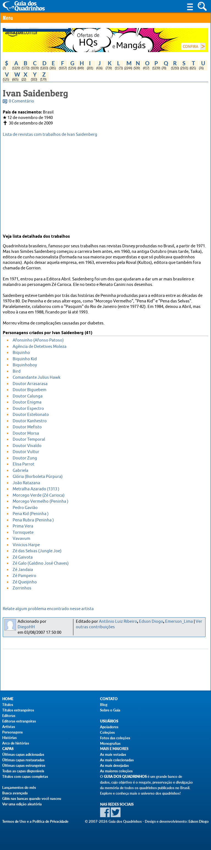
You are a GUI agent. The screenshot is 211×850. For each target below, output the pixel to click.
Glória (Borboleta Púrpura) (38, 476)
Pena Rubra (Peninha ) (33, 520)
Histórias (9, 737)
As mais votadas (113, 754)
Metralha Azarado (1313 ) (36, 489)
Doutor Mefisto (27, 427)
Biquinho (21, 352)
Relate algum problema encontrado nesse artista (48, 608)
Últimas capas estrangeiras (23, 765)
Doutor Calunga (28, 396)
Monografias (110, 743)
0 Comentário (21, 101)
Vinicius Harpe (26, 545)
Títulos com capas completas (25, 776)
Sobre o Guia (110, 710)
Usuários (109, 721)
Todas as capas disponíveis (23, 771)
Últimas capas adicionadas (23, 754)
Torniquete (23, 532)
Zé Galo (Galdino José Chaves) (41, 563)
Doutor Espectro (28, 408)
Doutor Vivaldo (27, 445)
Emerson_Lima (179, 621)
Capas (7, 749)
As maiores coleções (116, 771)
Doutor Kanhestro (30, 421)
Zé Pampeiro (24, 575)
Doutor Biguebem (29, 389)
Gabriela (20, 470)
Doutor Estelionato (31, 414)
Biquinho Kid (25, 359)
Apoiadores (109, 727)
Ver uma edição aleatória (22, 804)
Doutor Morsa (26, 433)
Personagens (12, 732)
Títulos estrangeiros (18, 710)
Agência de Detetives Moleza (39, 346)
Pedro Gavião (25, 507)
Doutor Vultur (26, 451)
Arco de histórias (15, 743)
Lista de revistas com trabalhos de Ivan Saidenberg (50, 134)
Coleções (107, 732)
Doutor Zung (25, 458)
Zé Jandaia (23, 569)
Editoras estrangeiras (19, 721)
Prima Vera (23, 526)
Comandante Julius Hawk (36, 377)
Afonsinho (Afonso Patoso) (38, 340)
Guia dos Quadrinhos (125, 777)
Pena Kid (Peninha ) (31, 513)
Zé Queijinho (25, 582)
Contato (109, 699)
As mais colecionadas (117, 760)
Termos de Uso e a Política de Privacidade (35, 821)
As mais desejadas (114, 765)
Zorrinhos (22, 588)
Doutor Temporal (29, 439)
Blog (103, 704)
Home (7, 699)
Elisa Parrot (23, 464)
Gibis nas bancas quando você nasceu (31, 798)
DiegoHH (26, 627)
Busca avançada (15, 793)
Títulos (7, 704)
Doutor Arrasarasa (30, 383)
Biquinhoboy (25, 365)
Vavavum (21, 538)
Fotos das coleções (115, 738)
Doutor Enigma (27, 402)
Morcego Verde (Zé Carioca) (39, 495)
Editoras (8, 715)
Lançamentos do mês (19, 787)
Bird (17, 371)
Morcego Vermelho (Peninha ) (40, 501)
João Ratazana (26, 483)
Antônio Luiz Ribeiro (118, 621)
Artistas (8, 726)
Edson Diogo (151, 621)
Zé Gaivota (23, 557)
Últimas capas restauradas (23, 760)
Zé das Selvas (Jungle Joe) (37, 551)
